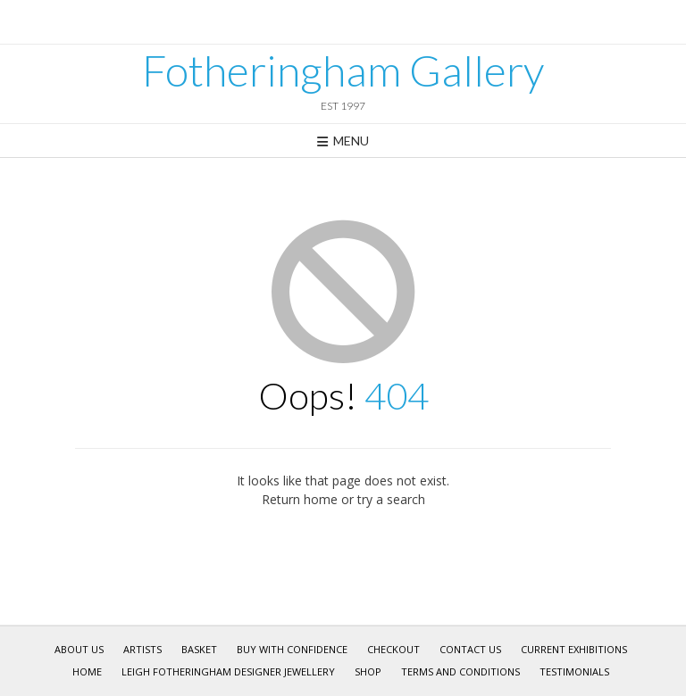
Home (87, 671)
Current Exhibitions (574, 649)
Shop (368, 671)
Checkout (393, 649)
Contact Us (470, 649)
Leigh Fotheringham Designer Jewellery (228, 671)
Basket (199, 649)
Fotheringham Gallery (343, 70)
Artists (142, 649)
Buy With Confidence (292, 649)
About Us (79, 649)
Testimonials (574, 671)
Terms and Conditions (460, 671)
